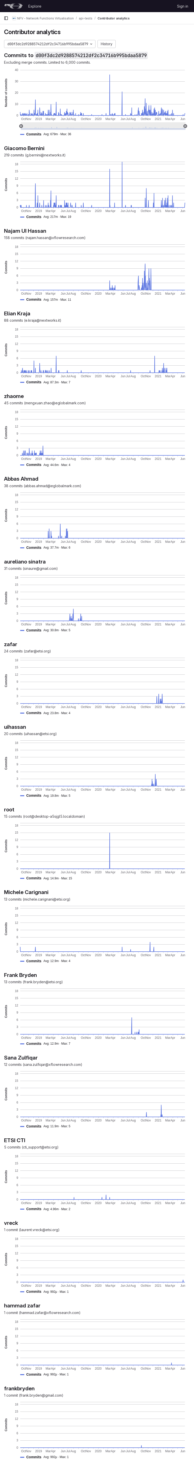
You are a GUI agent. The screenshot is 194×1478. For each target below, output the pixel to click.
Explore (34, 6)
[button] (47, 134)
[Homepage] (13, 6)
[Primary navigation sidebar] (6, 18)
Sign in (182, 6)
